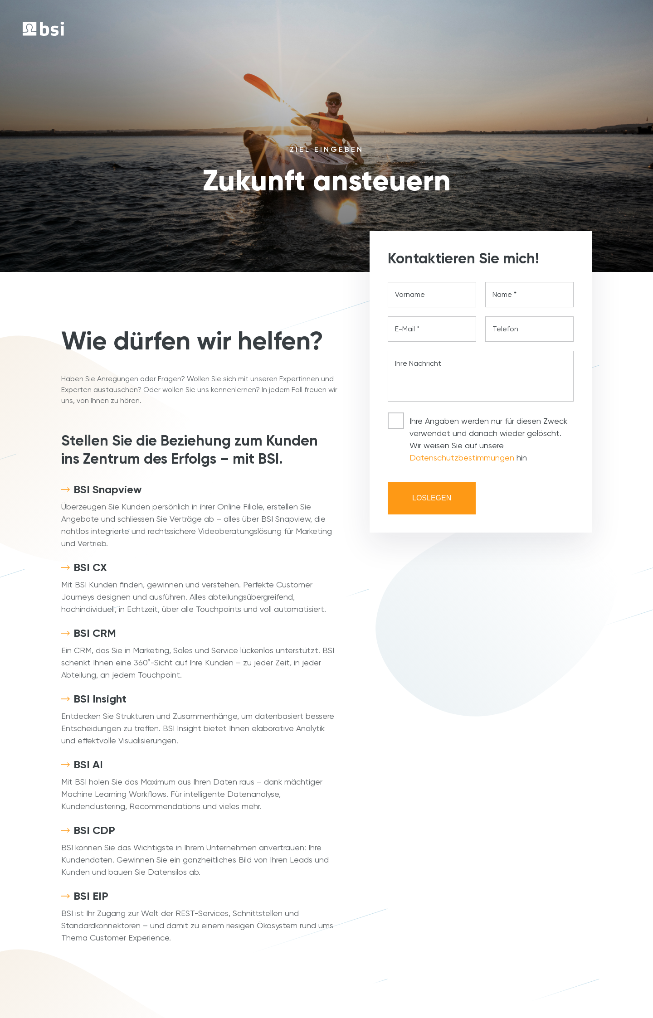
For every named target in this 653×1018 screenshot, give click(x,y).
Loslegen (431, 498)
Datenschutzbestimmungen (461, 457)
